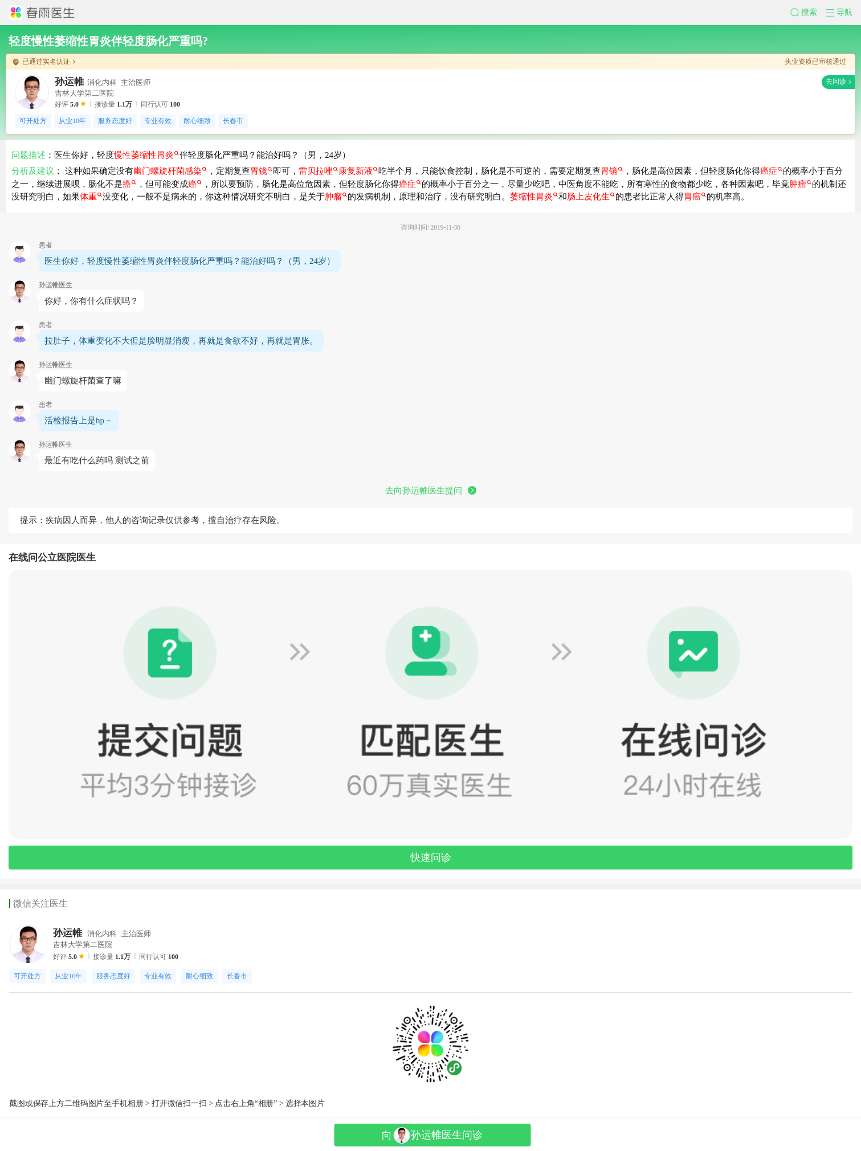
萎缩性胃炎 (534, 196)
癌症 (771, 170)
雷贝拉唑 (318, 170)
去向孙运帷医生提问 (430, 490)
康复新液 (358, 170)
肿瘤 (800, 184)
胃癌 (695, 196)
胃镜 (261, 170)
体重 (91, 196)
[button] (808, 12)
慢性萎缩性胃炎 (146, 155)
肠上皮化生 (591, 196)
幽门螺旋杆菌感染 (170, 170)
